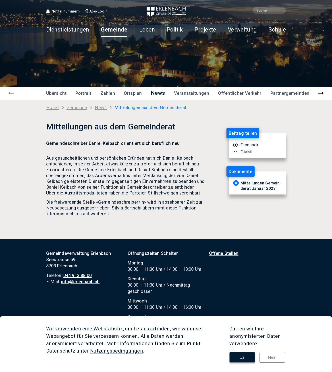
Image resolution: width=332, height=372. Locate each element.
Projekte (205, 30)
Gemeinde (114, 30)
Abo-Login (95, 11)
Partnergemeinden (289, 93)
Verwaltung (242, 30)
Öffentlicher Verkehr (239, 93)
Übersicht (56, 93)
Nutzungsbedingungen (116, 351)
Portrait (83, 93)
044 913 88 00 (77, 275)
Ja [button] (242, 357)
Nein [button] (272, 357)
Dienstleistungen (67, 30)
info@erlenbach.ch (80, 281)
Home (52, 107)
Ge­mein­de (76, 107)
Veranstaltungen (191, 93)
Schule (277, 30)
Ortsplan (133, 93)
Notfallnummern (62, 11)
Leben (147, 30)
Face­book (250, 144)
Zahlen (107, 93)
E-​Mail (246, 152)
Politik (175, 30)
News (158, 93)
